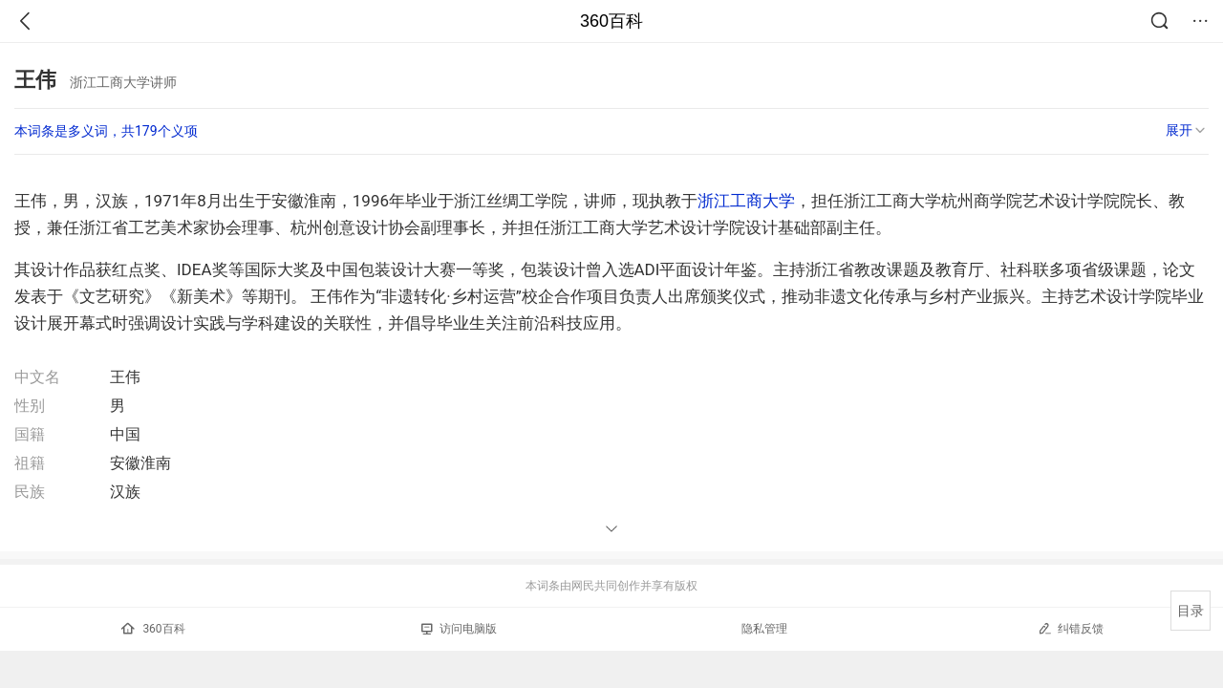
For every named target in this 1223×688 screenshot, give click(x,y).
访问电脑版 (459, 628)
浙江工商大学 (746, 200)
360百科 (611, 21)
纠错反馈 (1071, 628)
